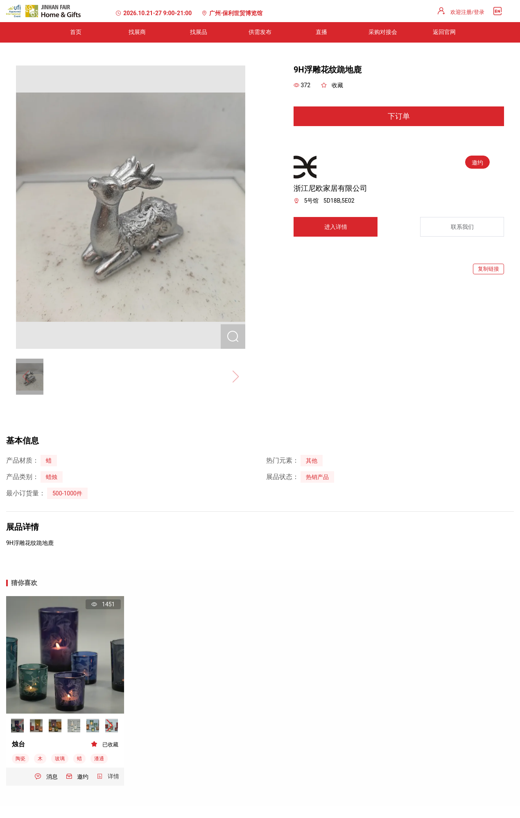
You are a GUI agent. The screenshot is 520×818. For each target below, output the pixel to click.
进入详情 (335, 227)
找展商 (137, 32)
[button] (109, 726)
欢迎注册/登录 (467, 12)
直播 (321, 32)
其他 (311, 460)
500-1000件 (67, 493)
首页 (75, 32)
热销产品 (317, 477)
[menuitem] (75, 32)
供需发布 (260, 32)
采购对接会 (383, 32)
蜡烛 (51, 477)
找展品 (198, 32)
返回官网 (444, 32)
